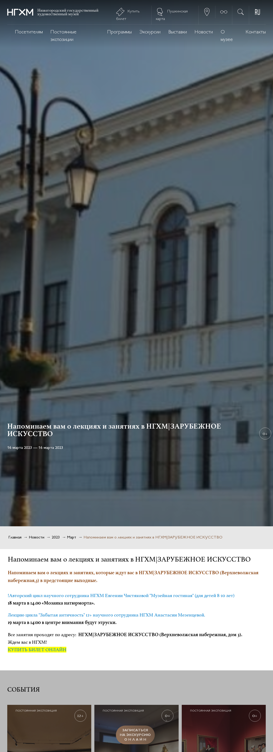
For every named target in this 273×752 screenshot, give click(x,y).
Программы (119, 32)
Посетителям (29, 32)
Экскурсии (149, 32)
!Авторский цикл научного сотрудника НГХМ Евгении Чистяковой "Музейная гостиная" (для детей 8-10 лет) (121, 595)
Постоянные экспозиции (63, 36)
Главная (15, 538)
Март (71, 538)
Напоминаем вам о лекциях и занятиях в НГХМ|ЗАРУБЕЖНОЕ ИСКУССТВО (152, 538)
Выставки (177, 32)
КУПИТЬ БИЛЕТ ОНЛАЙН (37, 649)
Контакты (256, 32)
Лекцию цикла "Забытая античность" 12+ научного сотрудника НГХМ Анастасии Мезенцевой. (106, 615)
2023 (56, 538)
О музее (227, 36)
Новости (204, 32)
